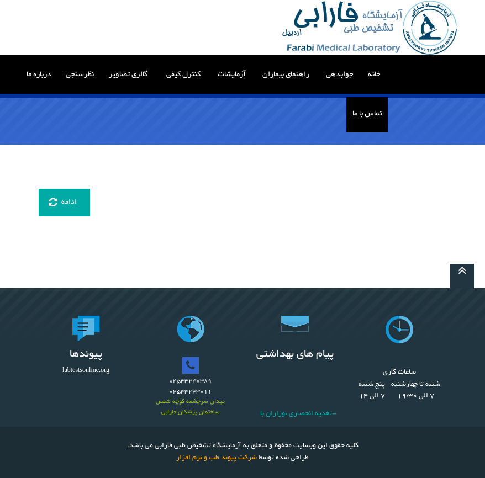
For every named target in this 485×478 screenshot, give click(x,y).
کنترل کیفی (183, 75)
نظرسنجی (80, 75)
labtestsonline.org (85, 371)
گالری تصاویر (128, 75)
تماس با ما (367, 114)
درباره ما (39, 75)
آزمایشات (232, 75)
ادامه (63, 202)
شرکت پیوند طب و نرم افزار (216, 458)
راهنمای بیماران (285, 75)
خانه (374, 75)
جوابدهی (340, 75)
